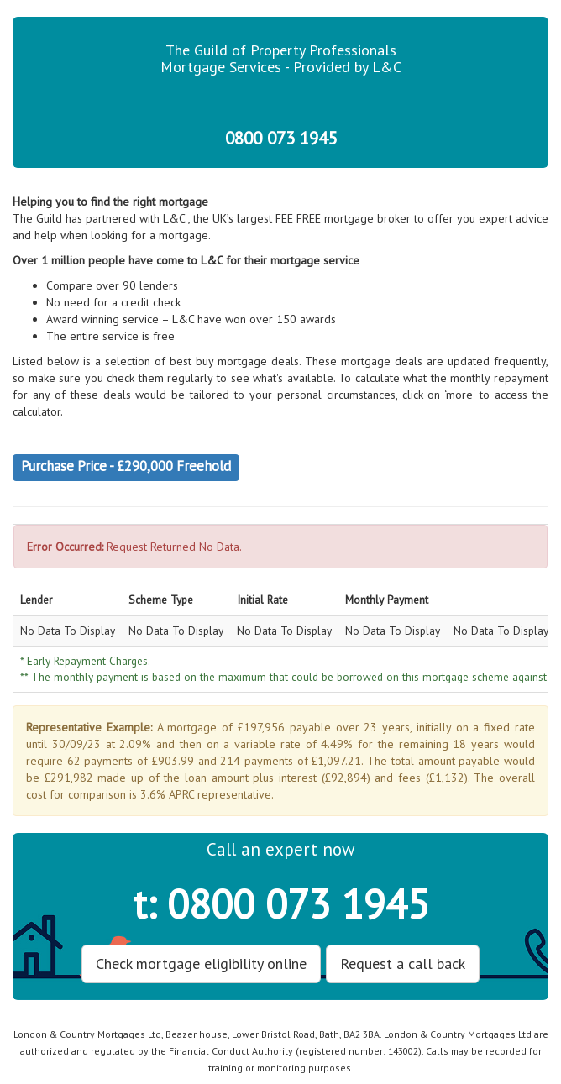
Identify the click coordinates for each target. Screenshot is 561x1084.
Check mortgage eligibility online (201, 963)
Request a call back (402, 963)
